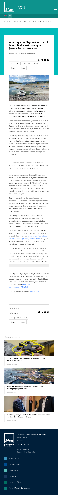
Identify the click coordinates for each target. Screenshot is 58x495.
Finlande (13, 68)
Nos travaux (13, 470)
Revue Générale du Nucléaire (19, 488)
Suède (23, 68)
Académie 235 (14, 458)
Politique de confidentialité (26, 452)
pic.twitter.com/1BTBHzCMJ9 (19, 287)
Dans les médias (15, 482)
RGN (21, 7)
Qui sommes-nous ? (16, 464)
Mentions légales (23, 449)
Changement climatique (30, 63)
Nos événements (15, 476)
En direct (11, 21)
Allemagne (14, 63)
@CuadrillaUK (26, 284)
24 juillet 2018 (35, 291)
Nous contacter (22, 437)
